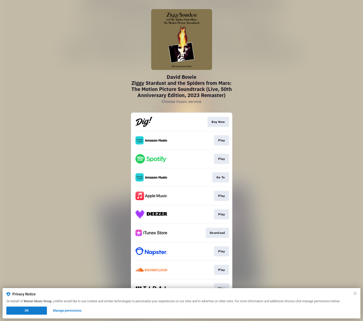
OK (27, 310)
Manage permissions (67, 310)
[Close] (355, 293)
